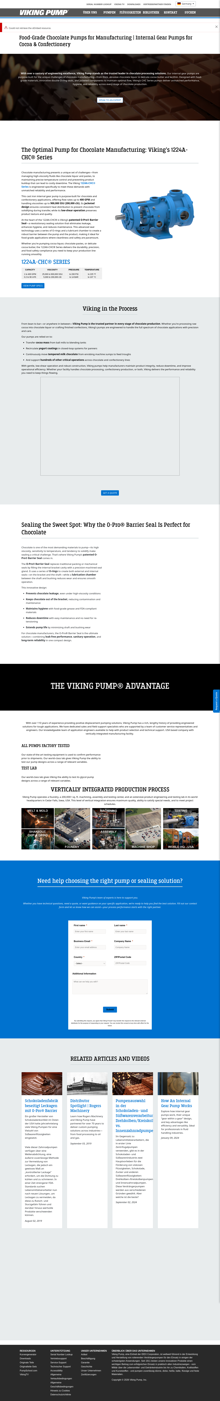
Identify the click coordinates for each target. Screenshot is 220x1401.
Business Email (82, 941)
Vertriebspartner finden (157, 4)
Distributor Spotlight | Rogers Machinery (85, 1105)
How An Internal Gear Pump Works (176, 1103)
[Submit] (110, 1010)
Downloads (133, 4)
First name (79, 925)
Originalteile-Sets (28, 1366)
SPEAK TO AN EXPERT (110, 100)
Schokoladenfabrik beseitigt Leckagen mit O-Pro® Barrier (41, 1105)
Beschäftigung (88, 1358)
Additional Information (84, 973)
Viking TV (119, 4)
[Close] (216, 27)
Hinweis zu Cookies (60, 1390)
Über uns (90, 12)
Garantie (85, 1362)
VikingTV (24, 1374)
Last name (119, 925)
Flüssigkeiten (130, 12)
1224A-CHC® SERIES (45, 262)
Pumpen (109, 12)
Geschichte (86, 1366)
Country (78, 957)
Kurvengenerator (28, 1354)
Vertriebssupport (58, 1358)
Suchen (190, 12)
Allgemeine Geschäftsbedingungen (61, 1384)
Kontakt (170, 12)
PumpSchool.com (28, 1370)
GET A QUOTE (110, 492)
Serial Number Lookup (99, 4)
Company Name (122, 941)
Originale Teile (27, 1362)
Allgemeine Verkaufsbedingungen (61, 1376)
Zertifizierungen (88, 1374)
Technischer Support (60, 1366)
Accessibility (56, 1370)
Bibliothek (151, 12)
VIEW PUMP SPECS (33, 285)
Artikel (84, 1354)
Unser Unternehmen (91, 1370)
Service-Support (58, 1362)
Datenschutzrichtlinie (60, 1394)
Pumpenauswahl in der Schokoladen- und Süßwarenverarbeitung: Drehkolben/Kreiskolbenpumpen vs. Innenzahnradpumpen (145, 1115)
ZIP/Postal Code (122, 957)
